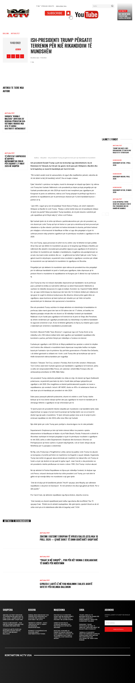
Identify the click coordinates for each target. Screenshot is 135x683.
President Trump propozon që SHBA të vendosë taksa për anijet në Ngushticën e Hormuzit (89, 627)
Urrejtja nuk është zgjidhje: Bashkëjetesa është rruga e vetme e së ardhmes (62, 625)
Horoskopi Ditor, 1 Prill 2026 (122, 164)
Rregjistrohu (118, 629)
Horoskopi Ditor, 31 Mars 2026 (122, 191)
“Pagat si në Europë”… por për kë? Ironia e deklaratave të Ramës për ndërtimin (69, 561)
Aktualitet (123, 11)
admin (18, 49)
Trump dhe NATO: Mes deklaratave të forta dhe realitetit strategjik (122, 150)
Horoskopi (117, 160)
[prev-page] (103, 214)
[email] (118, 622)
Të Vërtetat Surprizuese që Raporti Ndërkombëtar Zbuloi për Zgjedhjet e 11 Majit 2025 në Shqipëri (15, 161)
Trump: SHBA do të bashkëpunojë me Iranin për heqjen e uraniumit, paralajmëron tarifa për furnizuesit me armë (89, 618)
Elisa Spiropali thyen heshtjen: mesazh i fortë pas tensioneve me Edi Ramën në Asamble (122, 205)
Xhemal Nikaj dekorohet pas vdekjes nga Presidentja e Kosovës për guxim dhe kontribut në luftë (38, 617)
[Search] (112, 6)
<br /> (67, 668)
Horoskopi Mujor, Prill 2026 (121, 177)
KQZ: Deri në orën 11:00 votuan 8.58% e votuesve (125, 16)
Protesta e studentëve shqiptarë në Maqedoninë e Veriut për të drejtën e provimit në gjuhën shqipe (63, 617)
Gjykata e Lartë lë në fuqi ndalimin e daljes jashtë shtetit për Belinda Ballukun (66, 585)
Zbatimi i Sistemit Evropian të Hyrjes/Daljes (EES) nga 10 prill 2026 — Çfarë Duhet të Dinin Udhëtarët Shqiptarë (69, 538)
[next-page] (107, 214)
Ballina (6, 33)
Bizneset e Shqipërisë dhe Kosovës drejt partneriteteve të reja (37, 632)
